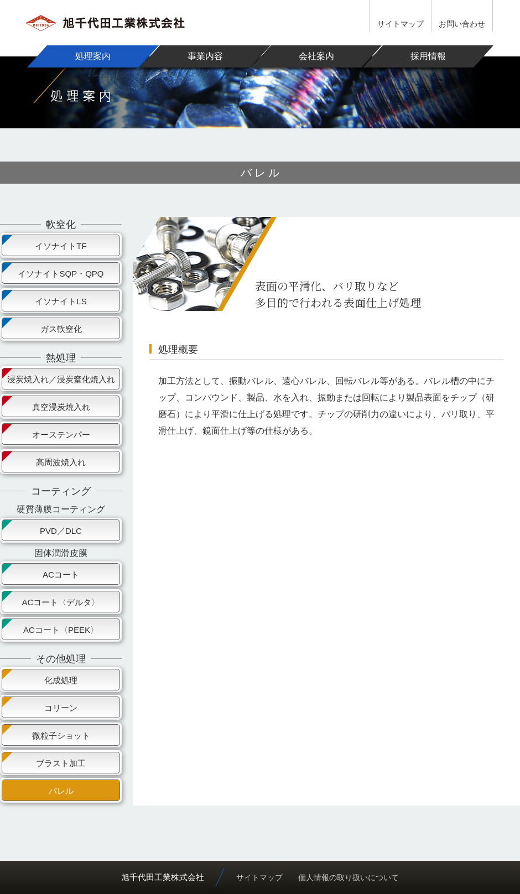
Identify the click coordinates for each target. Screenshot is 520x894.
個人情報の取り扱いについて (348, 877)
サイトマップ (400, 23)
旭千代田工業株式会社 (162, 877)
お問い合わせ (462, 23)
